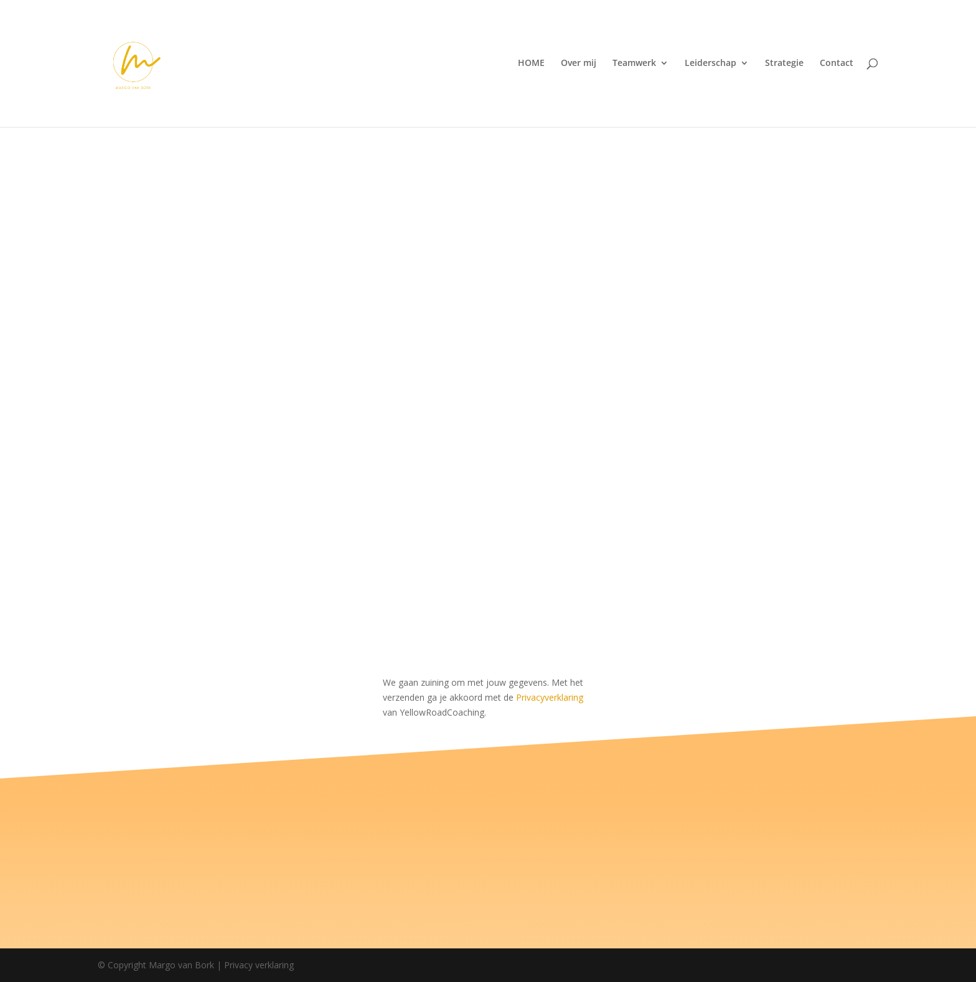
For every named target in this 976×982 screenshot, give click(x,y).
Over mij (578, 65)
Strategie (784, 65)
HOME (531, 65)
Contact (836, 65)
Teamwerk (634, 65)
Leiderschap (710, 65)
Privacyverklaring (549, 697)
